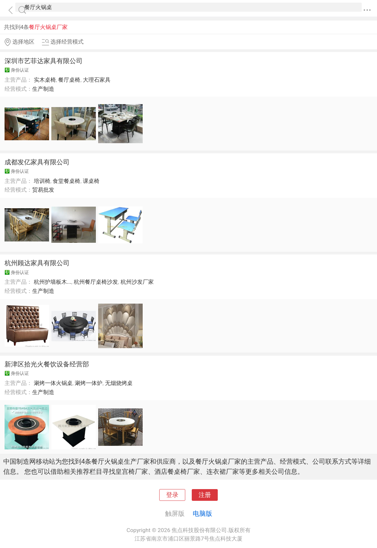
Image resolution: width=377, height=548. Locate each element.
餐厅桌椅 (69, 79)
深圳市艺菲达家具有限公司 (44, 61)
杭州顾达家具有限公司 (37, 263)
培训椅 (42, 181)
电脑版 (202, 513)
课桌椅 (91, 181)
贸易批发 (43, 189)
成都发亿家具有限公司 (37, 162)
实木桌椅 (45, 79)
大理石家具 (96, 79)
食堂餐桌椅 (66, 181)
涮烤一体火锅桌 (53, 383)
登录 (172, 495)
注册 (205, 495)
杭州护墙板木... (53, 282)
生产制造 (43, 89)
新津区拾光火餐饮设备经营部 (47, 364)
